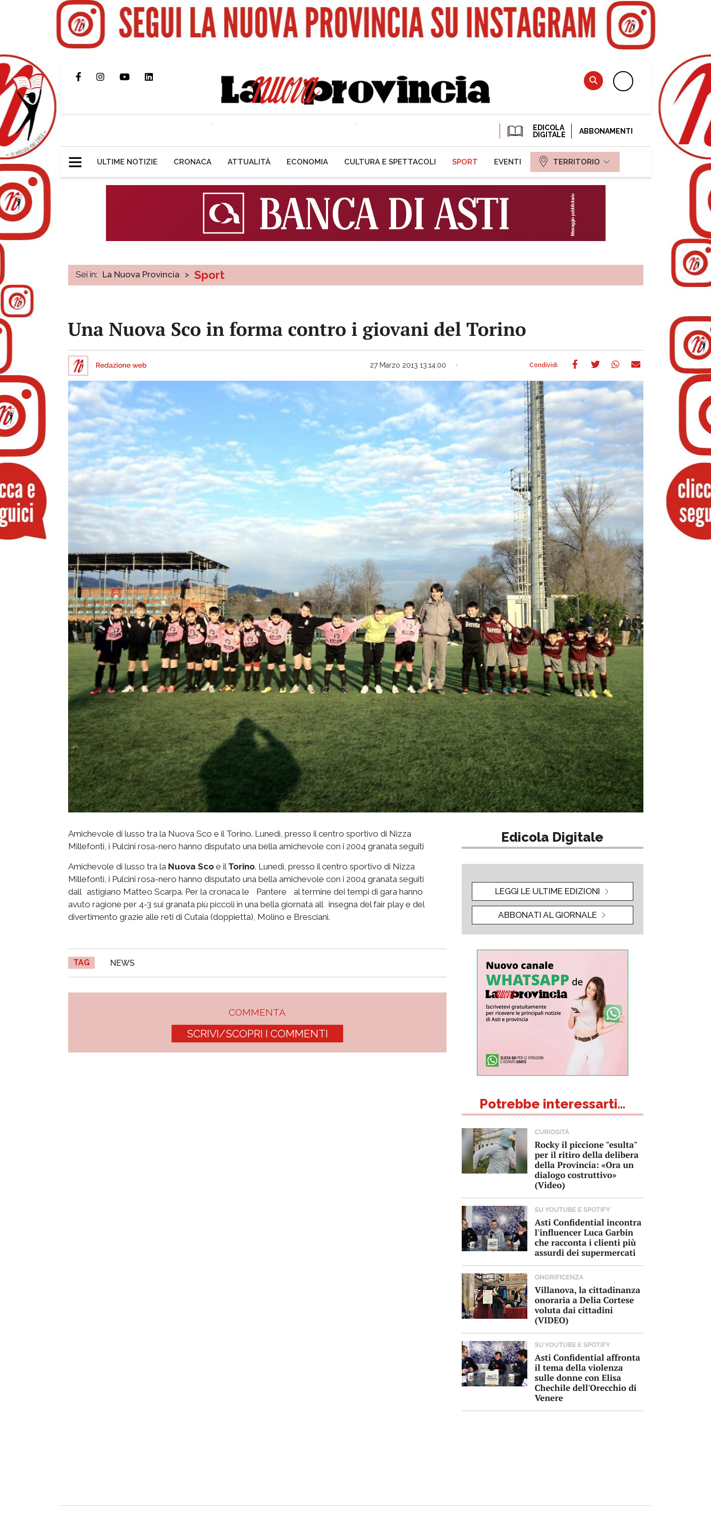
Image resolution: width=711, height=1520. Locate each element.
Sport (209, 274)
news (122, 963)
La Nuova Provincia (141, 274)
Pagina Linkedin (156, 76)
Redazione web (121, 366)
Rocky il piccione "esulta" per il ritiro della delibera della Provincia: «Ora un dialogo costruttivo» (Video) (587, 1165)
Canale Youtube (132, 76)
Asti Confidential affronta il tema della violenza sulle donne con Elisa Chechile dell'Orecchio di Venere (587, 1378)
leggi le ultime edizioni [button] (547, 891)
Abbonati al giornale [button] (547, 915)
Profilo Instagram (108, 76)
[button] (79, 158)
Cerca (593, 80)
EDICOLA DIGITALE (536, 131)
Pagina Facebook (86, 76)
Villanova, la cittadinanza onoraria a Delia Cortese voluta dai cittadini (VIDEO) (587, 1305)
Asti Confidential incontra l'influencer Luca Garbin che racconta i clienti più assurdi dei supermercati (588, 1237)
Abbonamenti (606, 131)
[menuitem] (127, 162)
